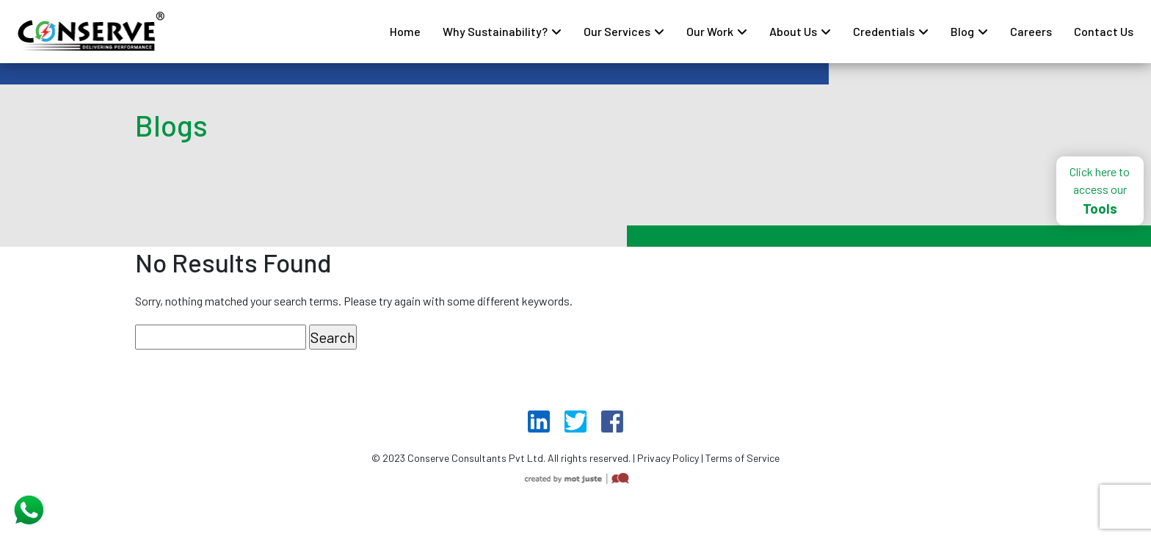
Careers (1031, 31)
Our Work (709, 31)
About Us (793, 31)
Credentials (884, 31)
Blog (962, 31)
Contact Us (1103, 31)
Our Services (617, 31)
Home (405, 31)
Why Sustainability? (495, 31)
